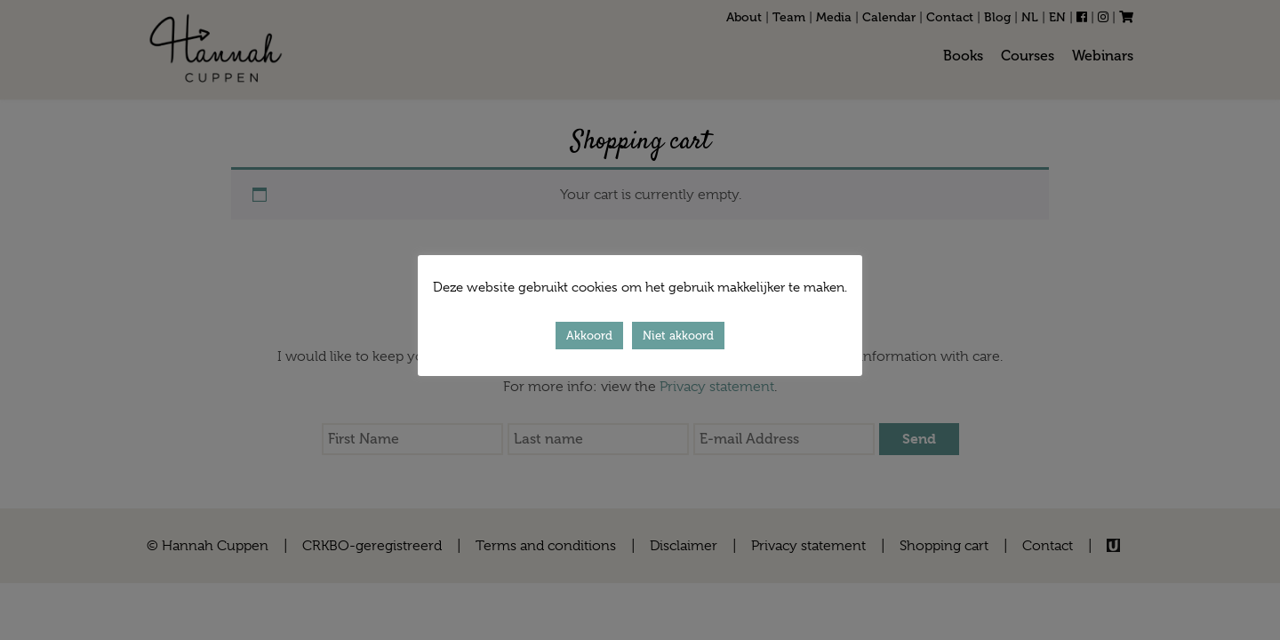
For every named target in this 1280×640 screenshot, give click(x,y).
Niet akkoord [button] (678, 335)
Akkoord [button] (589, 335)
